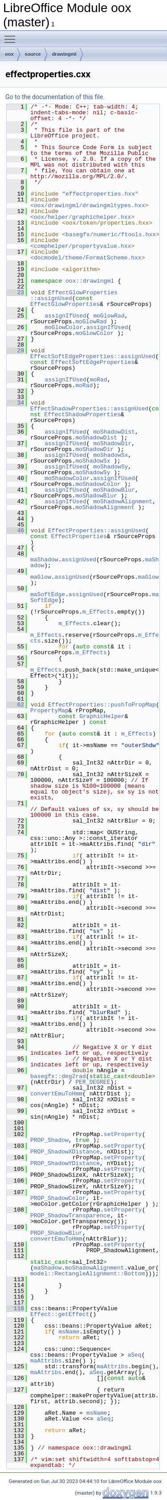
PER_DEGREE (92, 1082)
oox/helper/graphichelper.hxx (82, 217)
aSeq (134, 1355)
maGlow (40, 577)
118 (15, 1308)
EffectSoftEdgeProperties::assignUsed (92, 356)
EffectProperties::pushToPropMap (102, 705)
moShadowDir (112, 443)
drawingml (64, 54)
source (33, 54)
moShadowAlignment (122, 501)
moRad (98, 380)
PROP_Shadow (49, 1140)
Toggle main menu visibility (12, 35)
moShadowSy (110, 467)
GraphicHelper (101, 716)
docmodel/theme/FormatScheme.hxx (88, 258)
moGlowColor (64, 327)
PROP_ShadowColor (58, 1198)
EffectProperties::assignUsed (96, 530)
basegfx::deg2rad (58, 1076)
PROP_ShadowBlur (56, 1233)
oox (9, 54)
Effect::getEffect (60, 1314)
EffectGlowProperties (65, 304)
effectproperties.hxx (100, 194)
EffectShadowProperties (82, 414)
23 (15, 292)
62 (15, 705)
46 (15, 530)
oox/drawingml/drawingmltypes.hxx (89, 205)
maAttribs (45, 1361)
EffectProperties (79, 536)
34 (15, 403)
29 (15, 351)
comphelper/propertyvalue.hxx (82, 246)
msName (68, 1332)
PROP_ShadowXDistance (65, 1152)
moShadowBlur (114, 490)
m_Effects (98, 612)
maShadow (44, 560)
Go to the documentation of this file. (55, 96)
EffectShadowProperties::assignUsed (89, 409)
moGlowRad (108, 316)
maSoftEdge (47, 594)
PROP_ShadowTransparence (70, 1216)
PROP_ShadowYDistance (65, 1163)
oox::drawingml (89, 281)
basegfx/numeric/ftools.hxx (110, 234)
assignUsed (78, 560)
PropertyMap (49, 710)
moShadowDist (114, 432)
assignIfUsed (65, 316)
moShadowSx (110, 455)
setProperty (123, 1134)
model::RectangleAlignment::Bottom (87, 1274)
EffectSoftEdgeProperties (92, 362)
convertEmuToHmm (56, 1094)
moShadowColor (67, 478)
